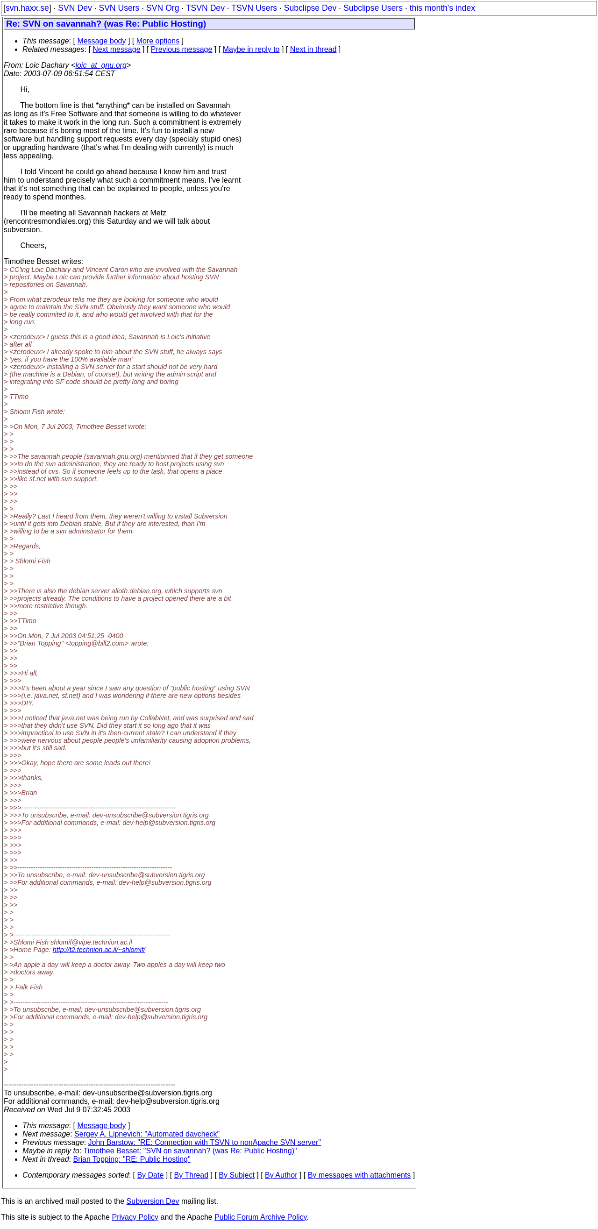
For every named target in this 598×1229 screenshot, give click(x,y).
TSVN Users (254, 8)
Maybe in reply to (251, 49)
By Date (150, 1175)
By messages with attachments (359, 1175)
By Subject (236, 1175)
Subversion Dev (153, 1201)
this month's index (442, 8)
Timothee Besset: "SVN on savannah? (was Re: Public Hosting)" (190, 1151)
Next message (116, 49)
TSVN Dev (205, 8)
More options (158, 41)
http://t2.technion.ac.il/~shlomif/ (99, 949)
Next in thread (313, 49)
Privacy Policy (135, 1217)
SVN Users (119, 8)
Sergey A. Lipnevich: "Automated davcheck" (147, 1134)
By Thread (191, 1175)
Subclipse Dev (310, 8)
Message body (101, 41)
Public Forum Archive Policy (260, 1217)
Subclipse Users (373, 8)
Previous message (182, 49)
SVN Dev (75, 8)
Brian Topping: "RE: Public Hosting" (132, 1159)
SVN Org (162, 8)
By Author (281, 1175)
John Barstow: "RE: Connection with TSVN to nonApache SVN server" (204, 1142)
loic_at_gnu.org (100, 65)
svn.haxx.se (27, 8)
